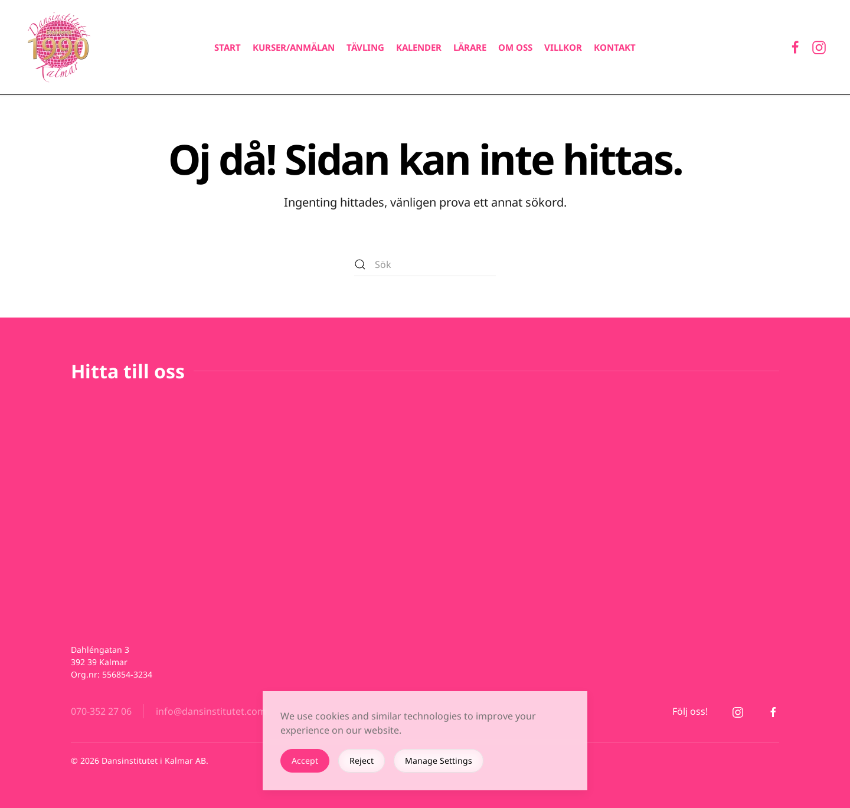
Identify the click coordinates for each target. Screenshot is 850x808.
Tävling (365, 47)
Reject (361, 760)
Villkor (563, 47)
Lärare (469, 47)
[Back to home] (59, 47)
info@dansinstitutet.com (211, 711)
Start (227, 47)
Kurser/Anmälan (294, 47)
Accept (305, 760)
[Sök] (425, 264)
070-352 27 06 (101, 711)
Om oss (515, 47)
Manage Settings (438, 760)
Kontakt (615, 47)
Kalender (419, 47)
